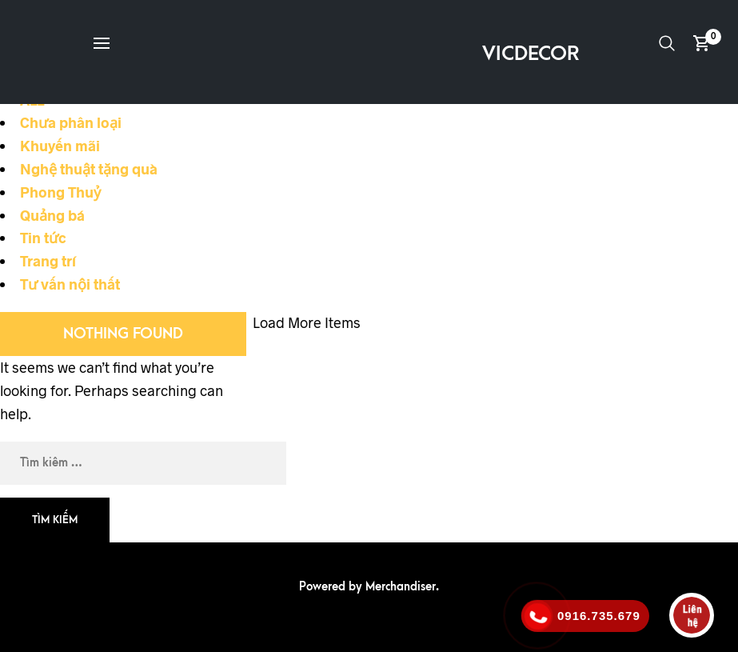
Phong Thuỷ (60, 192)
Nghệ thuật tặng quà (89, 169)
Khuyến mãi (60, 145)
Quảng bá (52, 215)
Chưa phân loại (71, 122)
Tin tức (43, 237)
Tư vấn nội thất (70, 284)
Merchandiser (400, 587)
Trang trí (48, 261)
